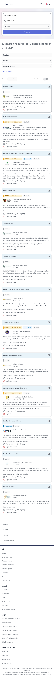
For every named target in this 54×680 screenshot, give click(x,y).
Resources (5, 651)
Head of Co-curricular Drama (12, 355)
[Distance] (27, 26)
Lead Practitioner (9, 190)
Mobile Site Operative (10, 117)
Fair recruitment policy (9, 630)
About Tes (5, 590)
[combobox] (27, 15)
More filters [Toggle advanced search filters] (8, 72)
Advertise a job (7, 557)
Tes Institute (6, 659)
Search (27, 32)
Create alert (38, 79)
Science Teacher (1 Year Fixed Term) (15, 388)
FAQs (3, 597)
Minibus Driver (8, 86)
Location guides (7, 569)
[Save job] (49, 87)
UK (3, 576)
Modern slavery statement (10, 634)
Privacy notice (6, 622)
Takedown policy (7, 642)
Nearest (12, 79)
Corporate (5, 605)
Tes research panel (8, 609)
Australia (5, 572)
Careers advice (7, 561)
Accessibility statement (9, 626)
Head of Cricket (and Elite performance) (16, 289)
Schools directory (8, 565)
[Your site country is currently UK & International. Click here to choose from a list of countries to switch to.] (48, 4)
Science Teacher (8, 487)
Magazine (5, 655)
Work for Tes (6, 601)
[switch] (46, 79)
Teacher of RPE (8, 223)
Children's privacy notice (10, 638)
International (6, 580)
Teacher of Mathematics (11, 322)
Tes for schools (7, 663)
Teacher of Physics (9, 256)
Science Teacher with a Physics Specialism (17, 154)
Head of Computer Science (12, 421)
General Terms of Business (11, 619)
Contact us (5, 594)
